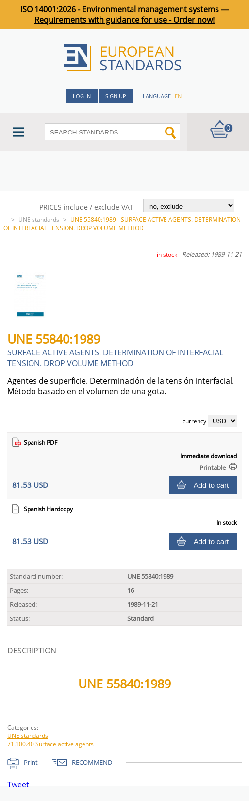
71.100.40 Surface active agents (50, 744)
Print (31, 762)
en (178, 96)
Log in (82, 96)
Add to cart (211, 485)
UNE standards (38, 220)
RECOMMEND (92, 762)
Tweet (18, 784)
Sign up (115, 96)
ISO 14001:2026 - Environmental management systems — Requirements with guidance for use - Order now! (124, 14)
